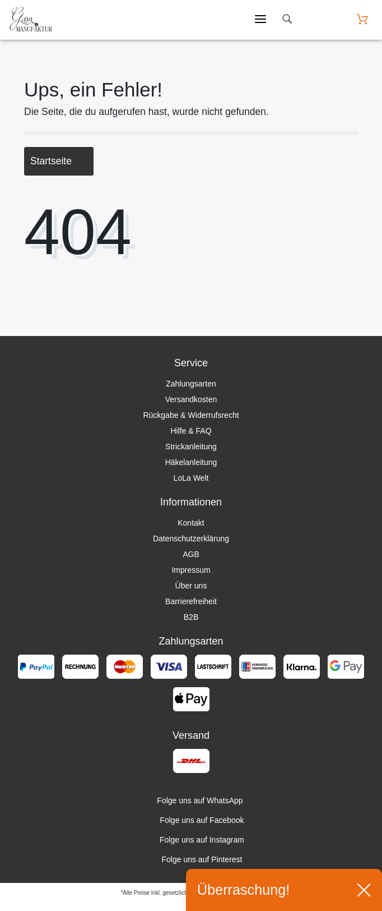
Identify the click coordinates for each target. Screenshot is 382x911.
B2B (191, 617)
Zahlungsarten (191, 383)
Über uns (191, 585)
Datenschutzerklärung (191, 538)
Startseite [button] (58, 161)
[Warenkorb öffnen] (362, 19)
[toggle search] (287, 19)
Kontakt (191, 522)
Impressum (190, 569)
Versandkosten (191, 399)
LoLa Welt (191, 477)
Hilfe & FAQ (190, 430)
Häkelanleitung (191, 462)
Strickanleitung (191, 446)
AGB (191, 554)
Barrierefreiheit (191, 601)
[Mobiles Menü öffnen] (260, 20)
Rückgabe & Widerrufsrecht (191, 415)
